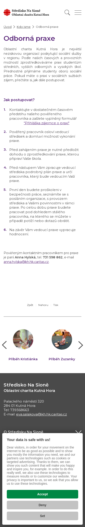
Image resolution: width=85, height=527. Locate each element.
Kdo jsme (24, 27)
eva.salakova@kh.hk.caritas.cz (41, 414)
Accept (42, 494)
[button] (4, 345)
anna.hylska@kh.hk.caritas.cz (26, 262)
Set (42, 516)
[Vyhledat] (67, 12)
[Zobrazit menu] (78, 13)
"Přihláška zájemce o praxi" (46, 123)
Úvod (8, 27)
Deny (42, 505)
